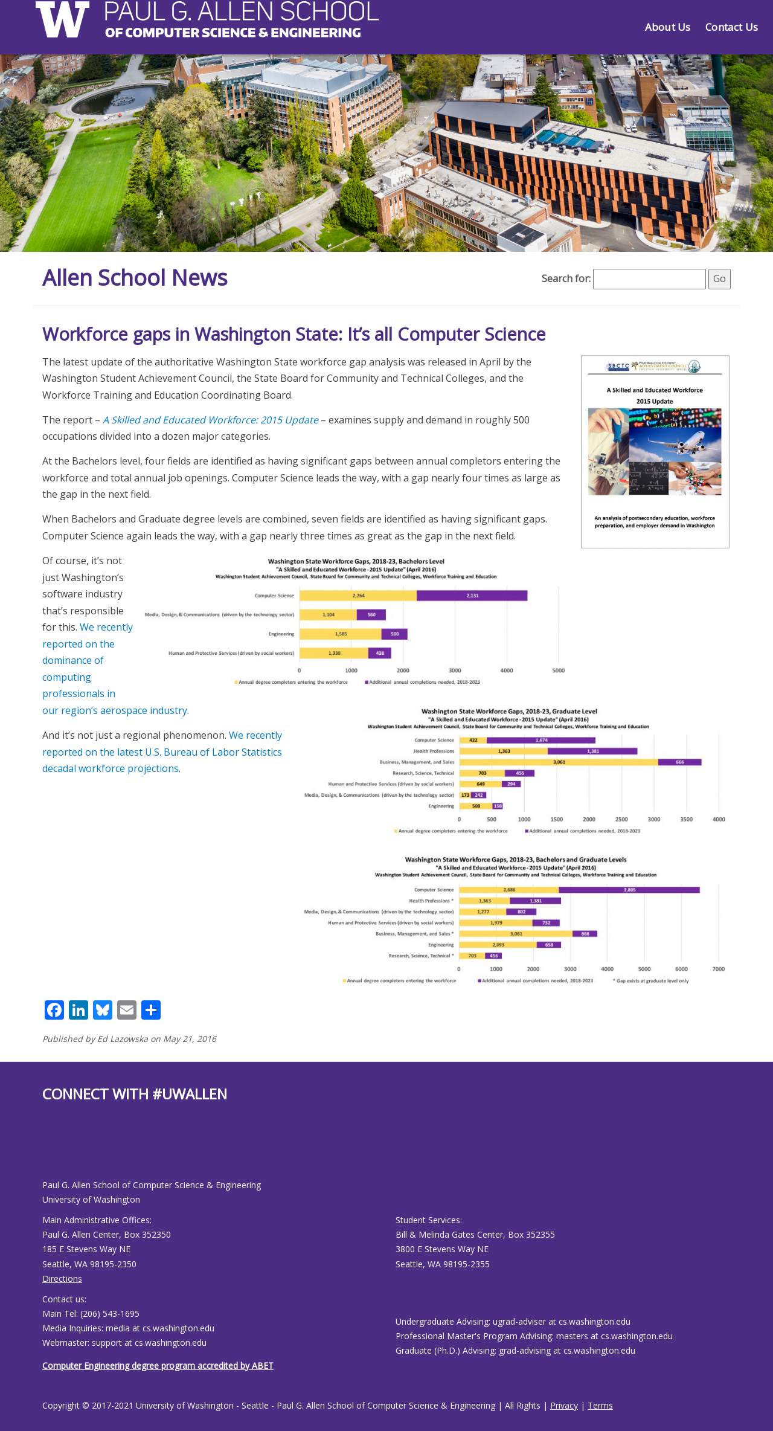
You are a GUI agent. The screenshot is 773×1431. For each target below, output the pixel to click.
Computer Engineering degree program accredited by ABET (158, 1365)
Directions (62, 1278)
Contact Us (731, 27)
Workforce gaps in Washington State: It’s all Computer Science (294, 334)
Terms (600, 1405)
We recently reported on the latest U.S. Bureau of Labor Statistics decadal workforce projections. (162, 751)
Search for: (566, 278)
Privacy (564, 1405)
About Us (667, 27)
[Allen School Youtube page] (51, 1150)
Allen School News (135, 277)
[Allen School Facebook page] (45, 1150)
